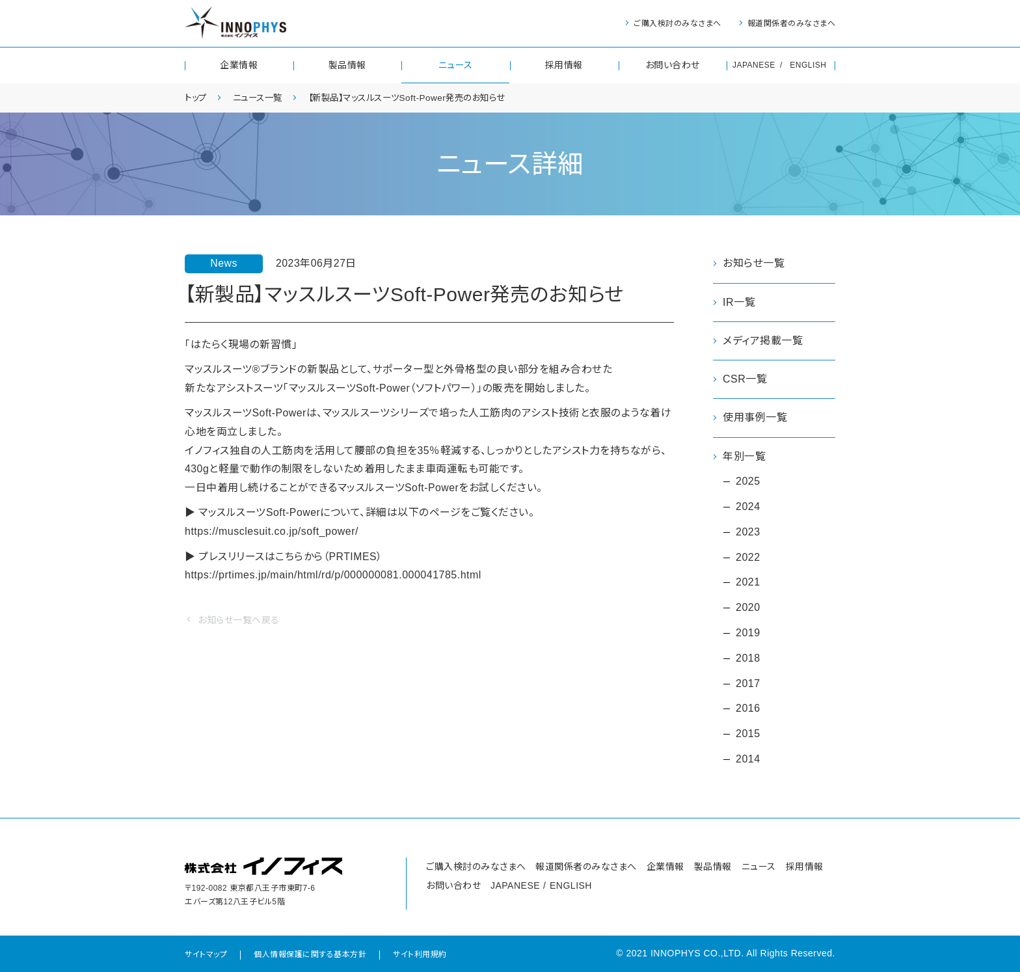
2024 (748, 506)
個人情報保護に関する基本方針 (310, 954)
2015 (748, 733)
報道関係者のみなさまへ (791, 23)
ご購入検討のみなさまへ (677, 23)
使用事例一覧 (755, 417)
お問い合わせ (672, 65)
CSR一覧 (745, 379)
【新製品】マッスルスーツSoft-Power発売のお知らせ (419, 97)
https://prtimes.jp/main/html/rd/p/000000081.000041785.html (333, 576)
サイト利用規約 (420, 954)
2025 (748, 481)
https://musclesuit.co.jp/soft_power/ (271, 532)
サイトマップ (206, 954)
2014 (748, 758)
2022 (748, 557)
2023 (748, 531)
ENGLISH (808, 65)
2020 (748, 607)
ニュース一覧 (261, 97)
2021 (748, 582)
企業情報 (239, 65)
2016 (748, 708)
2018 (748, 658)
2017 (748, 683)
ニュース (455, 65)
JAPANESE (753, 65)
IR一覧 (739, 301)
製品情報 (347, 65)
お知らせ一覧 (754, 263)
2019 (748, 632)
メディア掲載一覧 (763, 340)
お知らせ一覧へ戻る (239, 622)
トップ (197, 97)
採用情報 (564, 65)
